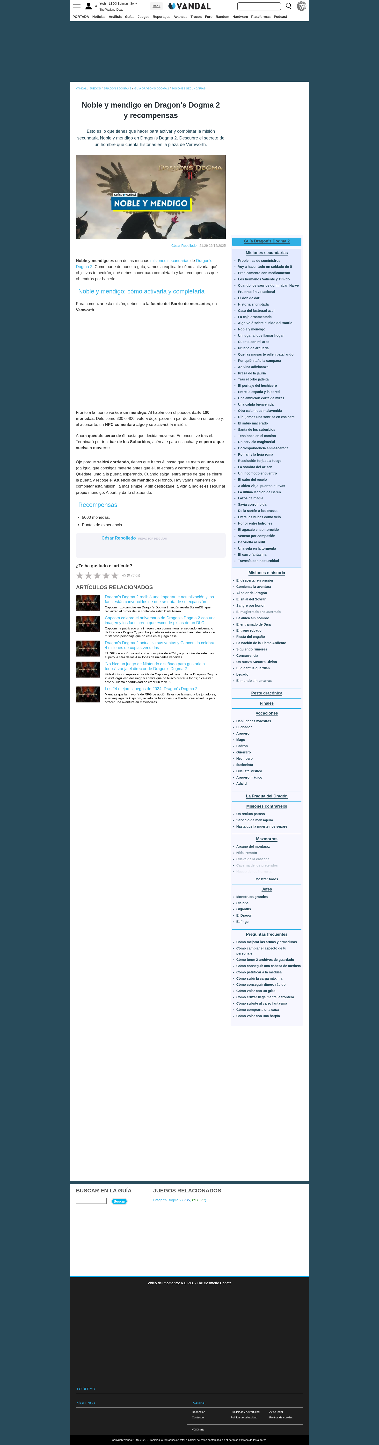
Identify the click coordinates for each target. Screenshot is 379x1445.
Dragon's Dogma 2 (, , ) (179, 1200)
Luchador (244, 727)
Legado (242, 674)
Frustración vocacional (256, 292)
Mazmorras (267, 839)
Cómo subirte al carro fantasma (261, 1003)
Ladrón (242, 746)
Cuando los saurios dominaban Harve (268, 285)
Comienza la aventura (253, 587)
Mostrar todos (266, 879)
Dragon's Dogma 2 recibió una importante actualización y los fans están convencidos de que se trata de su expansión (159, 599)
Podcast (280, 17)
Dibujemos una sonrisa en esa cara (266, 417)
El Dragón (244, 915)
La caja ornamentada (255, 317)
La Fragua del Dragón (267, 796)
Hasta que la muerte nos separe (261, 826)
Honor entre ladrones (255, 523)
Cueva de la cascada (253, 859)
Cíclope (242, 903)
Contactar (198, 1417)
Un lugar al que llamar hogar (261, 335)
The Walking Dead (111, 9)
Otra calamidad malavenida (260, 411)
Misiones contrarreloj (266, 806)
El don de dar (249, 298)
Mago (240, 740)
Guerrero (243, 752)
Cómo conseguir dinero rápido (261, 984)
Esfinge (242, 922)
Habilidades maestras (253, 721)
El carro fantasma (252, 554)
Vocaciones (267, 713)
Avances (180, 17)
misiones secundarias (169, 260)
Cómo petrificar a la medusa (259, 972)
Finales (267, 703)
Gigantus (243, 909)
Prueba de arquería (253, 348)
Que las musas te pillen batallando (266, 354)
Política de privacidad (244, 1417)
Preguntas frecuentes (267, 934)
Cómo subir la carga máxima (259, 978)
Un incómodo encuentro (257, 473)
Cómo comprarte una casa (257, 1010)
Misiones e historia (266, 572)
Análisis (115, 17)
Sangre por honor (250, 605)
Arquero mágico (249, 777)
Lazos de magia (250, 498)
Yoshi (103, 3)
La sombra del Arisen (255, 467)
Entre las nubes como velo (259, 517)
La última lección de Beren (259, 492)
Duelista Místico (249, 771)
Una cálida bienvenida (256, 404)
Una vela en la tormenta (257, 548)
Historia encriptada (253, 304)
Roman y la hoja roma (255, 454)
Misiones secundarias (267, 252)
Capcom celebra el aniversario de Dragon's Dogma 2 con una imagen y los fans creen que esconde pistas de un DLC (160, 620)
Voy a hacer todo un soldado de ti (265, 267)
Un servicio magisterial (256, 442)
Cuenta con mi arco (254, 342)
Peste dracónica (267, 693)
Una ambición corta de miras (261, 398)
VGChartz (198, 1429)
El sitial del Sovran (251, 599)
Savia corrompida (252, 504)
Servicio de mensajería (254, 820)
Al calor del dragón (251, 593)
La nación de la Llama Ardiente (261, 643)
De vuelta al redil (251, 542)
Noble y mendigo (251, 329)
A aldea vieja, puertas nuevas (261, 486)
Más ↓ (156, 6)
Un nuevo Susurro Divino (256, 662)
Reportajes (161, 17)
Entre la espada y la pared (259, 392)
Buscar (119, 1201)
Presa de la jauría (252, 373)
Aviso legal (276, 1411)
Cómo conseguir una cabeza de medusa (268, 966)
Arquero (242, 733)
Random (222, 17)
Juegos (144, 17)
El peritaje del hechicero (257, 385)
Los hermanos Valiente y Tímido (264, 279)
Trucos (196, 17)
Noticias (98, 17)
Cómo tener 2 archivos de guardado (265, 960)
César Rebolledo (184, 246)
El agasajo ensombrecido (258, 530)
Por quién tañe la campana (259, 361)
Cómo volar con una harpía (258, 1016)
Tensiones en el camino (257, 436)
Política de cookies (281, 1417)
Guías (129, 17)
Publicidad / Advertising (245, 1411)
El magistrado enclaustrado (258, 612)
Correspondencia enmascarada (263, 448)
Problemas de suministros (259, 261)
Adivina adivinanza (253, 367)
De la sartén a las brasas (257, 511)
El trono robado (249, 630)
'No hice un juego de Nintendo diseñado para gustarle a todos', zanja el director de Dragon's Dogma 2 (155, 666)
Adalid (241, 783)
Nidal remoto (246, 853)
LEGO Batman (118, 3)
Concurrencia (247, 655)
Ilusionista (244, 765)
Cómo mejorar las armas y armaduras (266, 942)
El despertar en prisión (254, 580)
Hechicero (244, 758)
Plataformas (260, 17)
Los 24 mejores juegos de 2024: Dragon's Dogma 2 (151, 688)
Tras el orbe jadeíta (253, 379)
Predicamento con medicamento (264, 273)
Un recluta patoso (250, 814)
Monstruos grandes (252, 897)
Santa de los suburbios (256, 429)
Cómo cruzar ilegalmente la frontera (265, 997)
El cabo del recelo (252, 480)
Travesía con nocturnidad (258, 561)
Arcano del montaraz (253, 846)
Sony (133, 3)
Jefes (267, 889)
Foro (208, 17)
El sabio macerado (253, 423)
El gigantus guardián (253, 668)
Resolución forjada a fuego (260, 461)
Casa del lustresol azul (256, 311)
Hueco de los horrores (254, 872)
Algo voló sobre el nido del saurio (265, 323)
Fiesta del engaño (250, 637)
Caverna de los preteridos (257, 865)
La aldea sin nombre (252, 618)
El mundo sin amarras (254, 681)
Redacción (198, 1411)
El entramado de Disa (253, 624)
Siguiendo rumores (251, 649)
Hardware (240, 17)
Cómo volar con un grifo (256, 991)
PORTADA (81, 17)
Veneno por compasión (256, 536)
